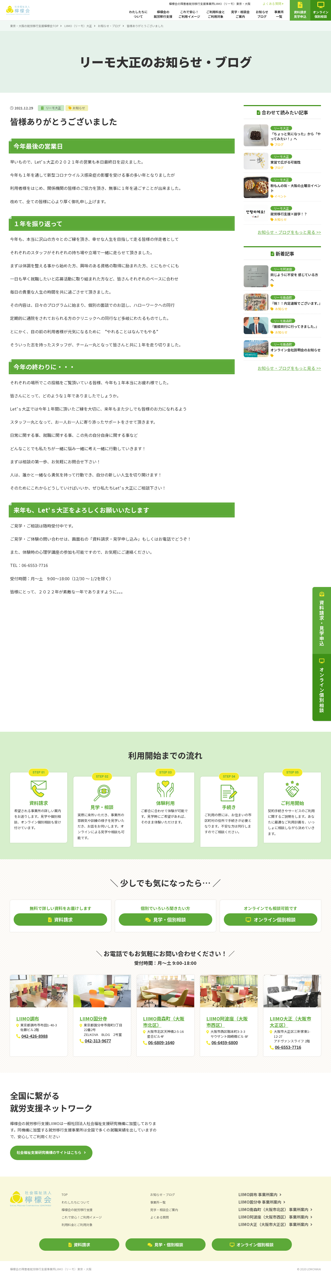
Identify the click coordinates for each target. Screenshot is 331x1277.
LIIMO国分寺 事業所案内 (262, 1202)
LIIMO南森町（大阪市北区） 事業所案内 (275, 1209)
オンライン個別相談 (252, 1244)
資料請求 (79, 1244)
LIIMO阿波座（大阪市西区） (227, 1021)
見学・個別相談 (165, 1244)
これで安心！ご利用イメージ (189, 14)
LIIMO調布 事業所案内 (260, 1194)
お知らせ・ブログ (109, 26)
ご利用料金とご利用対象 (215, 14)
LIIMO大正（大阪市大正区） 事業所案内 (275, 1224)
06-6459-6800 (224, 1042)
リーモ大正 (54, 108)
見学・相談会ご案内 (240, 14)
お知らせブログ (262, 14)
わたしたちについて (138, 14)
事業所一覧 (279, 14)
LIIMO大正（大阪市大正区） (290, 1021)
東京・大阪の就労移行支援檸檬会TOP (34, 26)
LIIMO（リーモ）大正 (78, 26)
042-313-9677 (98, 1040)
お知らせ (80, 108)
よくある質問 (273, 3)
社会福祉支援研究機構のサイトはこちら (48, 1152)
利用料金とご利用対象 (78, 1224)
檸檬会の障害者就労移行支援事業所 (209, 4)
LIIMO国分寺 (93, 1018)
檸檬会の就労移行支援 (163, 14)
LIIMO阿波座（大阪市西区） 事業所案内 (275, 1217)
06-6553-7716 (288, 1047)
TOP (65, 1194)
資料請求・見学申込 (321, 619)
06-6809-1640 (161, 1042)
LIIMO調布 (27, 1018)
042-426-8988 (34, 1036)
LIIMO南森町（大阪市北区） (163, 1021)
